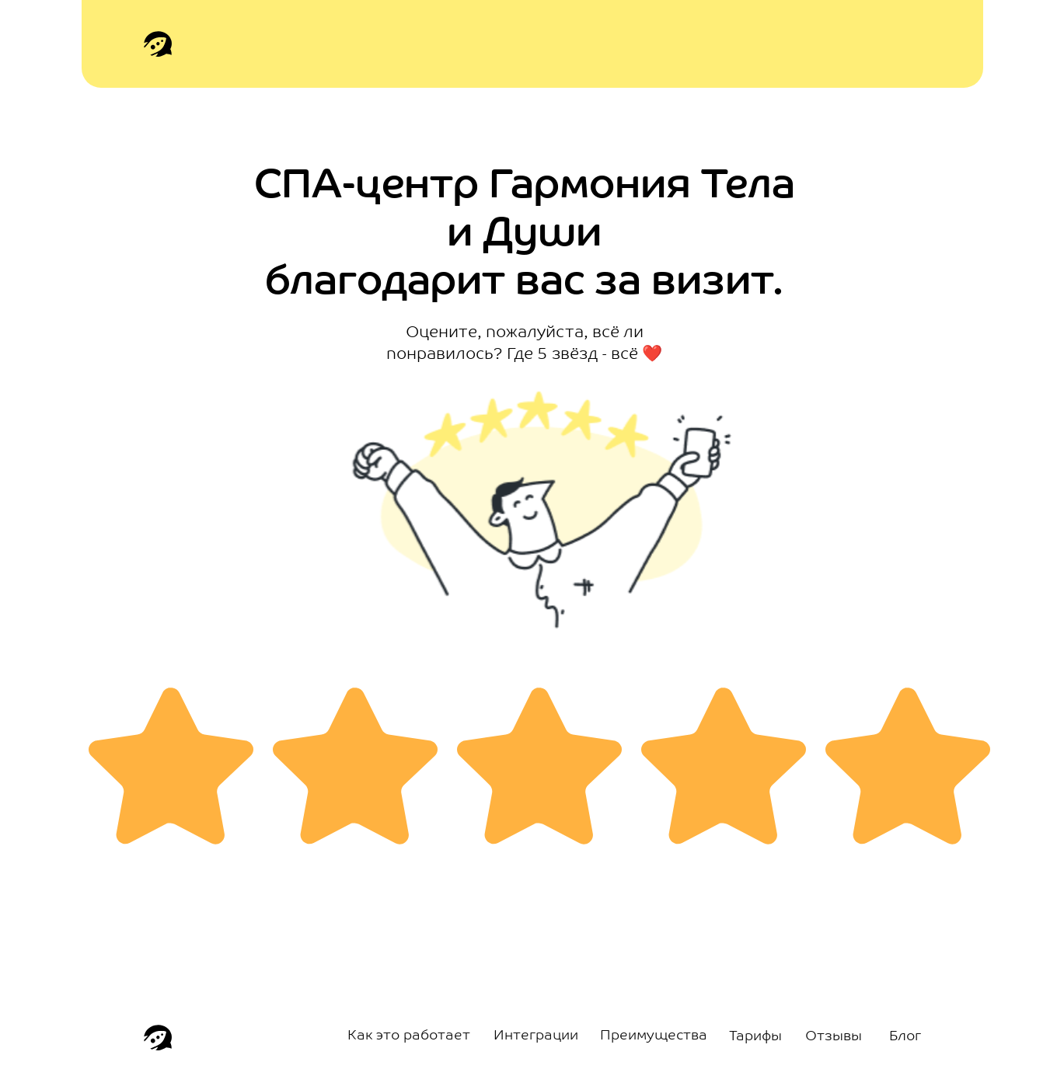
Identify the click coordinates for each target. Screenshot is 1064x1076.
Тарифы (755, 1036)
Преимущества (653, 1036)
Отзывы (833, 1036)
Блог (905, 1036)
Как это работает (408, 1036)
